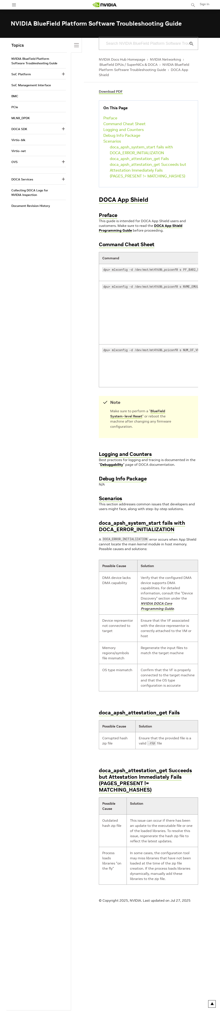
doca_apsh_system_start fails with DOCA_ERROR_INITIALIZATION (141, 150)
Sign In (204, 4)
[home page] (105, 5)
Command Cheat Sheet (124, 123)
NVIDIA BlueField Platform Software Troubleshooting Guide (34, 61)
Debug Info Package (121, 135)
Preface (110, 117)
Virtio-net (18, 151)
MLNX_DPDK (20, 118)
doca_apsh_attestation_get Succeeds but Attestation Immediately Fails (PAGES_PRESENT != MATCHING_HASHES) (148, 170)
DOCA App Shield (123, 199)
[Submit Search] (189, 43)
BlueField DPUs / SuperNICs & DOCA (128, 64)
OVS (14, 162)
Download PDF (111, 91)
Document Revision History (30, 206)
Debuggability (111, 464)
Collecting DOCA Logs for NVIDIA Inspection (29, 192)
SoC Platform (21, 74)
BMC (14, 96)
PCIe (14, 107)
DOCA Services (22, 179)
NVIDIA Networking (165, 59)
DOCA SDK (19, 129)
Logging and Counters (123, 129)
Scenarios (112, 141)
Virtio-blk (18, 140)
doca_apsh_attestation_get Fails (139, 158)
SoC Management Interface (31, 85)
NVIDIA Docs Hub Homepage (122, 59)
